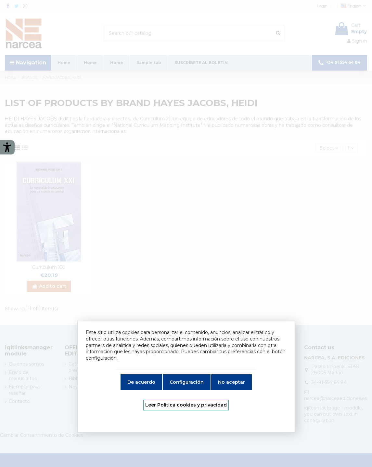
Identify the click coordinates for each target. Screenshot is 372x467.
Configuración (187, 382)
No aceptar (231, 382)
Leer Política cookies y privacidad (186, 405)
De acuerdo (141, 382)
